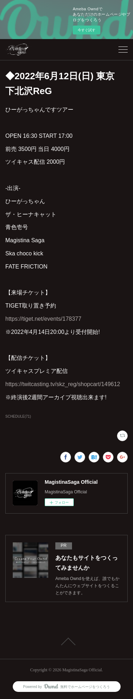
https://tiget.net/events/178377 (43, 319)
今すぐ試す (86, 30)
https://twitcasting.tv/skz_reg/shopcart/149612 (62, 384)
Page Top (66, 641)
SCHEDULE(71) (18, 416)
